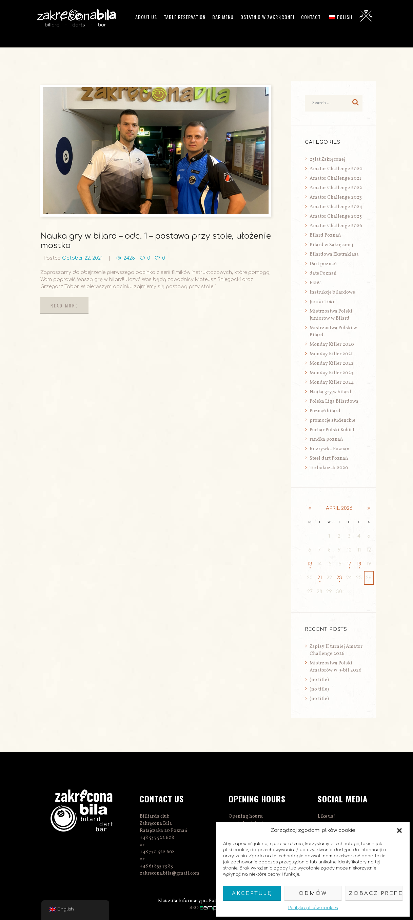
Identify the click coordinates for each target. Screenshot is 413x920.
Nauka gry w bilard (330, 392)
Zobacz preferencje (376, 893)
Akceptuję (252, 893)
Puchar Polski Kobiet (332, 430)
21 (319, 577)
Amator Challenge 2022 (336, 188)
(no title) (319, 680)
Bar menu (223, 16)
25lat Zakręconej (327, 159)
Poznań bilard (325, 411)
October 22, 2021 (82, 258)
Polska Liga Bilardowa (334, 401)
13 (310, 563)
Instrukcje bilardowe (332, 292)
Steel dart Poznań (329, 458)
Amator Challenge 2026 (336, 226)
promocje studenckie (332, 420)
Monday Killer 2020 (332, 344)
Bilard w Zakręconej (331, 245)
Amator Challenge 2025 (336, 216)
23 (339, 577)
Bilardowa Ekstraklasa (334, 254)
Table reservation (184, 16)
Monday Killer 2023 (331, 373)
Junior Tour (322, 302)
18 (359, 563)
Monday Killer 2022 (332, 363)
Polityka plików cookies (313, 907)
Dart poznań (323, 264)
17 (349, 563)
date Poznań (323, 273)
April (339, 508)
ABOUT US (146, 16)
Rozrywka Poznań (329, 449)
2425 (129, 258)
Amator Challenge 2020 (336, 169)
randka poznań (326, 439)
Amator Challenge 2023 (336, 197)
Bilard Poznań (325, 235)
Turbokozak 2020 (329, 468)
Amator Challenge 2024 (336, 207)
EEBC (315, 283)
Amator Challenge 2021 (335, 178)
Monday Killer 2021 (331, 354)
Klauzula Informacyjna (183, 901)
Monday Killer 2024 (332, 382)
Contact (311, 16)
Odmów (313, 893)
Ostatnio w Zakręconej (267, 16)
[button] (399, 830)
